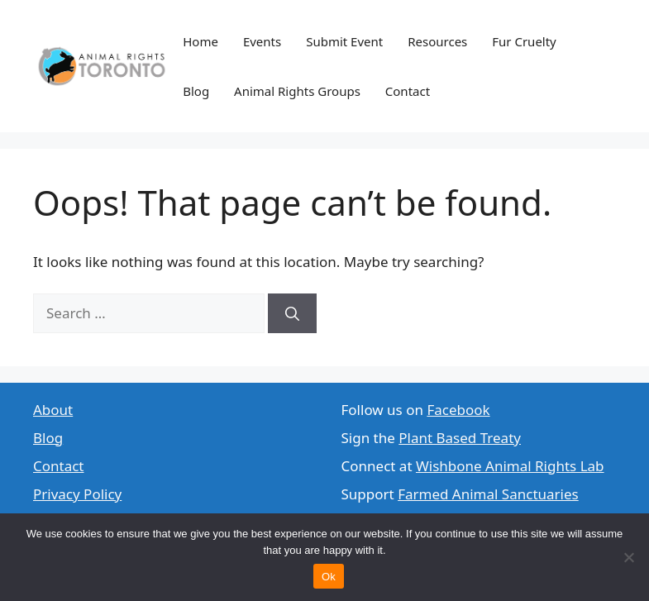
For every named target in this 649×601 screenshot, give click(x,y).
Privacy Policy (77, 493)
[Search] (292, 313)
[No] (628, 557)
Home (200, 41)
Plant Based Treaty (459, 437)
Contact (407, 91)
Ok (329, 576)
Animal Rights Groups (297, 91)
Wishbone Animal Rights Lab (510, 465)
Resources (437, 41)
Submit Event (344, 41)
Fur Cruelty (524, 41)
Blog (196, 91)
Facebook (458, 409)
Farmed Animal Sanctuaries (488, 493)
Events (262, 41)
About (53, 409)
